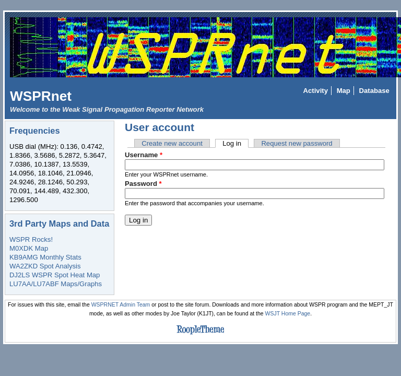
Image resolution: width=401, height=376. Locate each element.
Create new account (172, 143)
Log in (235, 143)
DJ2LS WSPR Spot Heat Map (54, 275)
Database (374, 91)
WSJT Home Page (288, 313)
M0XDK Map (28, 248)
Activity (315, 91)
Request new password (296, 143)
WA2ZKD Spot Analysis (44, 266)
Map (343, 91)
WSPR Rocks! (31, 239)
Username (143, 155)
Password (143, 183)
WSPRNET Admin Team (120, 305)
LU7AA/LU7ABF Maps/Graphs (55, 284)
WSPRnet (41, 96)
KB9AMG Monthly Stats (45, 257)
